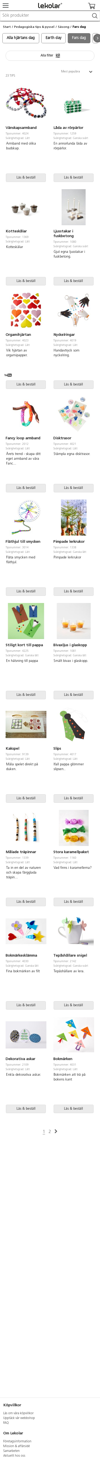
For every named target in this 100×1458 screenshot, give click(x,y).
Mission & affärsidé (16, 1446)
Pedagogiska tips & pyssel (34, 27)
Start (7, 27)
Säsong (63, 27)
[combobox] (50, 16)
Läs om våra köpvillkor (18, 1413)
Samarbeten (11, 1451)
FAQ (6, 1423)
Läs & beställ (26, 177)
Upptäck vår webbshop (19, 1418)
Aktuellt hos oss (14, 1455)
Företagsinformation (17, 1441)
